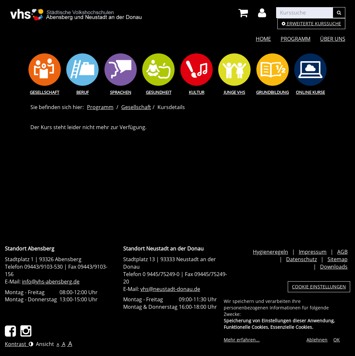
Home (263, 38)
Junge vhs (234, 92)
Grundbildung (272, 92)
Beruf (82, 92)
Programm (295, 38)
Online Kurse (310, 92)
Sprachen (120, 92)
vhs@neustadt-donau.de (170, 289)
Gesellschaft (44, 92)
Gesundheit (158, 92)
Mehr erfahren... (242, 340)
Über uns (332, 38)
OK (336, 340)
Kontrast (19, 344)
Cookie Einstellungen (319, 287)
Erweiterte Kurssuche (311, 23)
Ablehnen (317, 340)
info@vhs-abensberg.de (51, 281)
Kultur (196, 92)
